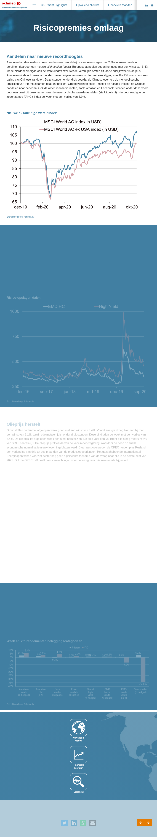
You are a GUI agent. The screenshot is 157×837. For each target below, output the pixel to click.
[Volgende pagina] (148, 822)
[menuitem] (53, 5)
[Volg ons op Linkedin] (146, 5)
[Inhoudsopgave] (34, 5)
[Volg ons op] (152, 5)
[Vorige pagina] (140, 822)
